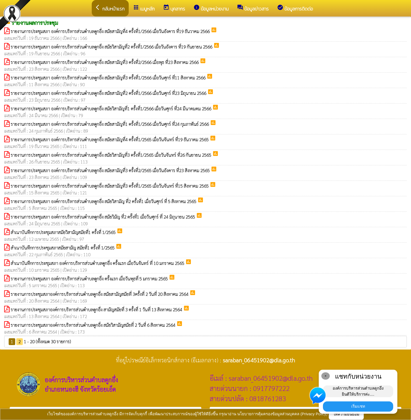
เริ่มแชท (358, 406)
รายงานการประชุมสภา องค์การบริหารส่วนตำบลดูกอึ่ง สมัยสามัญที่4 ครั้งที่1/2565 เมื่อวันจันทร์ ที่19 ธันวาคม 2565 (110, 139)
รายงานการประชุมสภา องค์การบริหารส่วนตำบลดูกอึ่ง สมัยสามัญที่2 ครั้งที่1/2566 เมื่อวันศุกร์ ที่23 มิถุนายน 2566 (109, 93)
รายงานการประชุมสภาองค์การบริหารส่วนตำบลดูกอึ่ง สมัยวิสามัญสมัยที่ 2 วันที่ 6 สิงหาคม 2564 (93, 325)
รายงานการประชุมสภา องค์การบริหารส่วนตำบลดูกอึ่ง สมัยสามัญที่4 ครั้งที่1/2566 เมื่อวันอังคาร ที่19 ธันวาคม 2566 (111, 31)
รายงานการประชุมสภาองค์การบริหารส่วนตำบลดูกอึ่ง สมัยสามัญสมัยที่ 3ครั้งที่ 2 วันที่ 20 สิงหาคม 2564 (100, 294)
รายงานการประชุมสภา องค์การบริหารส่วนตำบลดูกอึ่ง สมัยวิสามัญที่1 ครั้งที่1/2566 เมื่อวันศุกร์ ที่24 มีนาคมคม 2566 (111, 108)
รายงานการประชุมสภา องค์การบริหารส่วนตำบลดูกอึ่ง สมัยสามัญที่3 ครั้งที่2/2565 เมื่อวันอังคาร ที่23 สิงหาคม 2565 (111, 170)
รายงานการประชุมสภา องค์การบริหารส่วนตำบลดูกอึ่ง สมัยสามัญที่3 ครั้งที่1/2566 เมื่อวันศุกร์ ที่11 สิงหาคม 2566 (109, 77)
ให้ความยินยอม (346, 414)
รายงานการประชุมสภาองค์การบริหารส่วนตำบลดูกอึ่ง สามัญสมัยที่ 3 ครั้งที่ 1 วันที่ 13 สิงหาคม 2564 (97, 309)
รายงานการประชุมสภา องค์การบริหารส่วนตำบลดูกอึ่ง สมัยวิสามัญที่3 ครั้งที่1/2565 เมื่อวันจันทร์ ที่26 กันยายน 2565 (111, 155)
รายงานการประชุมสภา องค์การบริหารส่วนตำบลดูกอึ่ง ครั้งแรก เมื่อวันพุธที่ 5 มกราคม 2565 (90, 278)
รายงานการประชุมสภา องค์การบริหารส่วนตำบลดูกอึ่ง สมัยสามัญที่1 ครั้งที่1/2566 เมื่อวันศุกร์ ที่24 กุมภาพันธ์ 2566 (110, 124)
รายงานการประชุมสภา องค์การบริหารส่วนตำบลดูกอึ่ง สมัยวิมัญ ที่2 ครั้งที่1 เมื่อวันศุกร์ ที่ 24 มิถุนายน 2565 (103, 217)
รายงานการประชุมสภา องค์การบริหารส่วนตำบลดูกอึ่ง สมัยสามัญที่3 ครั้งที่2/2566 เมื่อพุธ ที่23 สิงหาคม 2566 (105, 62)
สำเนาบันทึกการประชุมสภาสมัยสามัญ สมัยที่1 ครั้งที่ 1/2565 (63, 247)
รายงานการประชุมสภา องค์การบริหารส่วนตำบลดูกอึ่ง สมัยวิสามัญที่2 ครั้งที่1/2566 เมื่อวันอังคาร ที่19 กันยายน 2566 (112, 47)
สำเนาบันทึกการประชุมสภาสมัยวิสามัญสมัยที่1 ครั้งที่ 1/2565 (64, 232)
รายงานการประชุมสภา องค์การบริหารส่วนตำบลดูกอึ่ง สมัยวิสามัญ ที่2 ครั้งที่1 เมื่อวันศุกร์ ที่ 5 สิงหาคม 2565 (104, 201)
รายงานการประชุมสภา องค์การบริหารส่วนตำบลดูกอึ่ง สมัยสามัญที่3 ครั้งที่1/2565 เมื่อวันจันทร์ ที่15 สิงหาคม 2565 (110, 186)
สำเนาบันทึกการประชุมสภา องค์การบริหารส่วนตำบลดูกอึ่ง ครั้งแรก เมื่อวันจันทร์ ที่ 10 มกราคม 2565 (98, 263)
